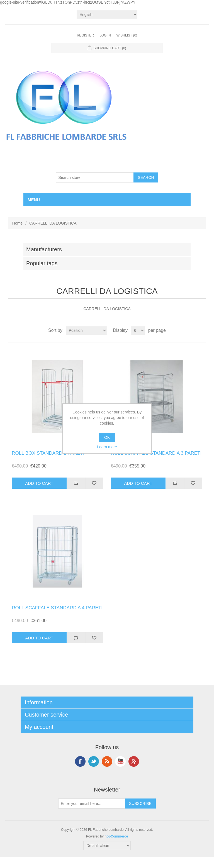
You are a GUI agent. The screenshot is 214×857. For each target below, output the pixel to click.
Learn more (107, 447)
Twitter (93, 761)
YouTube (120, 761)
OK (107, 437)
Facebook (80, 761)
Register (85, 35)
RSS (107, 761)
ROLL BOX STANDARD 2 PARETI (48, 453)
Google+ (133, 761)
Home (17, 223)
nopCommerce (116, 836)
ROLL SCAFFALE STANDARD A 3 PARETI (156, 453)
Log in (105, 35)
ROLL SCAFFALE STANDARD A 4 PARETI (57, 607)
